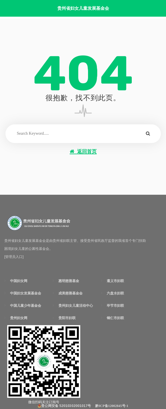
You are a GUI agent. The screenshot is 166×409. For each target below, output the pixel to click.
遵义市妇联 (115, 281)
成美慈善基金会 (70, 293)
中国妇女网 (18, 281)
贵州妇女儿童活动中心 (75, 306)
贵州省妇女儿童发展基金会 (83, 8)
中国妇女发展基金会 (25, 293)
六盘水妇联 (115, 293)
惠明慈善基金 (68, 281)
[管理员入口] (14, 257)
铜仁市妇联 (115, 318)
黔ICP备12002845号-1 (111, 406)
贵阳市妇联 (67, 318)
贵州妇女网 (18, 318)
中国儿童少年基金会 (25, 306)
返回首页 (83, 151)
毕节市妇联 (115, 306)
